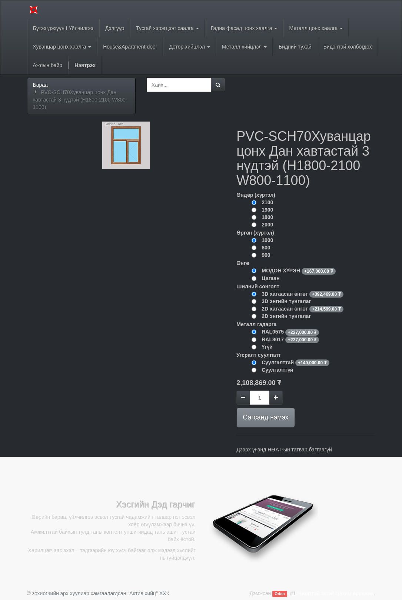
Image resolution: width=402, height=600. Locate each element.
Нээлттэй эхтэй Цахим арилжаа (335, 593)
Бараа (40, 85)
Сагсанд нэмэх (265, 417)
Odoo (280, 593)
